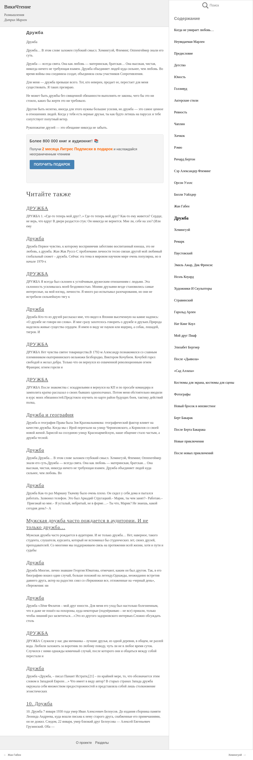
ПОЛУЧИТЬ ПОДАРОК (52, 164)
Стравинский (183, 300)
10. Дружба (39, 703)
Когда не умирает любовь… (194, 30)
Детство (180, 65)
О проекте (84, 742)
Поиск (210, 5)
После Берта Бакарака (189, 429)
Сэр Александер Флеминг (192, 171)
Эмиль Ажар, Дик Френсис (193, 265)
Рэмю (178, 147)
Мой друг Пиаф (185, 335)
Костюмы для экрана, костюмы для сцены (204, 382)
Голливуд (180, 88)
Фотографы (182, 394)
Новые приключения (189, 441)
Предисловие (183, 53)
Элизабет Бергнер (187, 347)
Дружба (35, 238)
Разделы (102, 742)
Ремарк (179, 241)
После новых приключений (193, 453)
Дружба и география (50, 414)
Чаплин (179, 124)
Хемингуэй (182, 230)
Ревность (180, 112)
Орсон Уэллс (183, 182)
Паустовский (183, 253)
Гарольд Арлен (185, 312)
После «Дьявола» (186, 359)
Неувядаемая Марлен (189, 41)
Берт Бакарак (183, 418)
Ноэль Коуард (184, 277)
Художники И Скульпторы (193, 288)
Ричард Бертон (184, 159)
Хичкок (179, 135)
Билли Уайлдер (185, 194)
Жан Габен (181, 206)
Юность (180, 77)
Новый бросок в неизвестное (195, 406)
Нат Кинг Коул (184, 324)
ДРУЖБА (37, 208)
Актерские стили (186, 100)
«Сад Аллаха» (184, 371)
